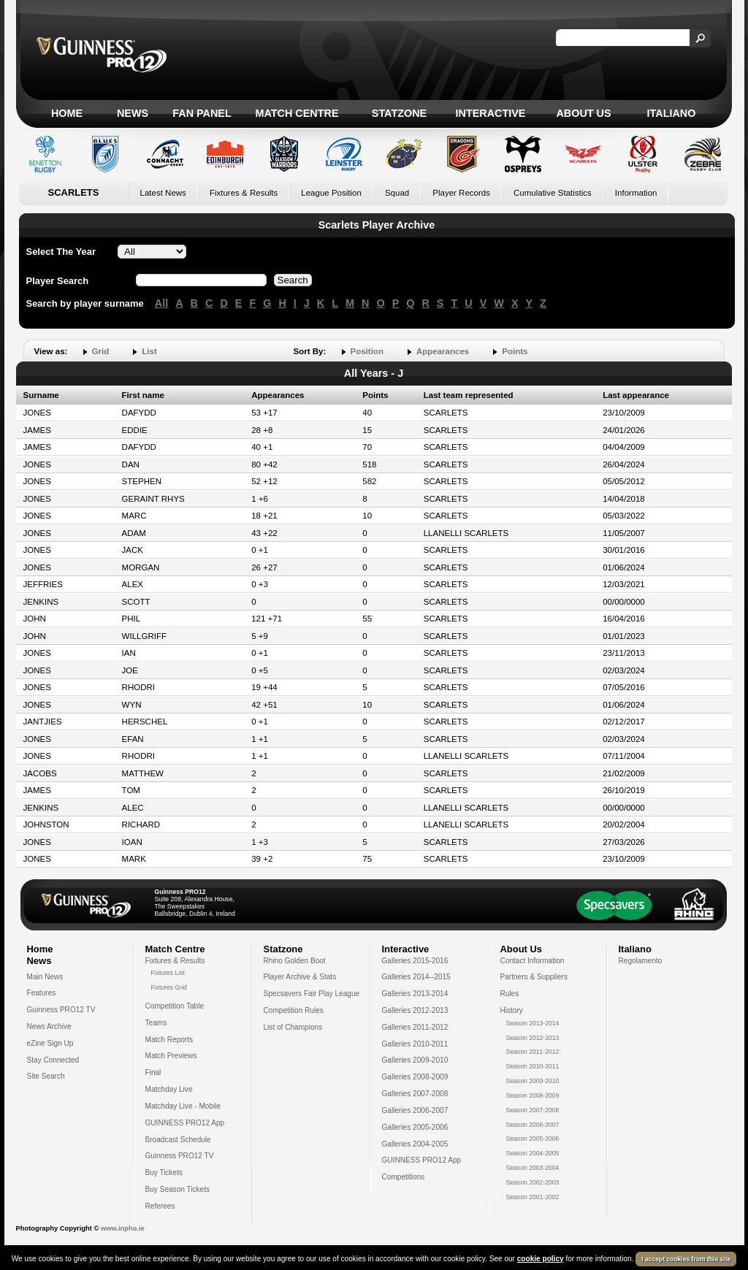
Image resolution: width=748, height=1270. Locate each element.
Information (636, 192)
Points (514, 351)
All (161, 303)
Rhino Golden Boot (295, 961)
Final (153, 1072)
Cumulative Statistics (553, 192)
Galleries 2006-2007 (415, 1110)
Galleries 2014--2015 (416, 977)
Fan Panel (201, 113)
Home (67, 113)
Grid (101, 351)
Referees (160, 1206)
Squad (397, 192)
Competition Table (175, 1006)
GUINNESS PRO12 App (185, 1123)
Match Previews (171, 1056)
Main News (45, 977)
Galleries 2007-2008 (415, 1094)
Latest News (163, 192)
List (149, 351)
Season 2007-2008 (533, 1110)
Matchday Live (169, 1089)
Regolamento (641, 961)
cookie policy (540, 1259)
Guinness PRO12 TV (61, 1010)
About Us (583, 113)
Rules (509, 994)
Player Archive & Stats (300, 977)
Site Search (46, 1076)
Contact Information (532, 961)
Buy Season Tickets (177, 1189)
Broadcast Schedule (178, 1140)
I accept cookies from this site (685, 1259)
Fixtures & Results (244, 192)
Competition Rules (294, 1010)
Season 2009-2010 (533, 1081)
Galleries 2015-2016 (415, 961)
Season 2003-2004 (533, 1167)
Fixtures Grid (169, 987)
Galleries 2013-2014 (415, 994)
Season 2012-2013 (533, 1037)
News (132, 113)
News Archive (49, 1026)
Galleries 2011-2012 (415, 1027)
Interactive (491, 113)
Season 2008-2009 (533, 1095)
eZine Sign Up (50, 1043)
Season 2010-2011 (533, 1066)
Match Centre (296, 113)
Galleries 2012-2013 (415, 1010)
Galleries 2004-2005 (415, 1144)
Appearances (442, 351)
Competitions (403, 1177)
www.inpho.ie (123, 1228)
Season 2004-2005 (533, 1153)
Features (41, 993)
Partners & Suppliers (534, 977)
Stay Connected (53, 1060)
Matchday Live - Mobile (183, 1106)
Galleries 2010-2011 (415, 1044)
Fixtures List (168, 972)
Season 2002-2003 (533, 1182)
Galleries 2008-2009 (415, 1077)
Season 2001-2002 (533, 1197)
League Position (331, 192)
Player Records (461, 192)
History (511, 1010)
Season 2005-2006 (533, 1138)
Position (367, 351)
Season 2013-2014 (533, 1023)
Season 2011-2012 (533, 1051)
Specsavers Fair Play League (312, 994)
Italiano (671, 113)
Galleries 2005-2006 (415, 1127)
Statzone (399, 113)
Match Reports (169, 1040)
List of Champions (293, 1027)
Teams (156, 1023)
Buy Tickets (164, 1172)
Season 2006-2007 (533, 1124)
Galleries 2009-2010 (415, 1060)
